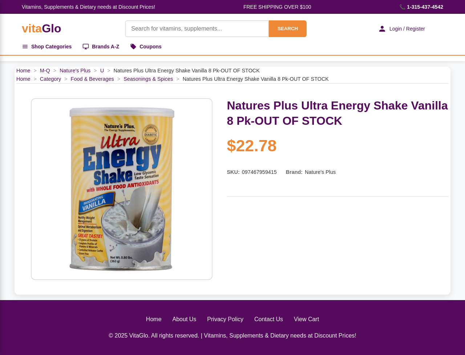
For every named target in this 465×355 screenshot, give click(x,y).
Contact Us (268, 319)
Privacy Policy (225, 319)
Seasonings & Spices (148, 79)
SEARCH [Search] (288, 28)
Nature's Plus (75, 70)
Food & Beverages (92, 79)
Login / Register (401, 28)
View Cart (306, 319)
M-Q (45, 70)
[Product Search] (197, 28)
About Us (185, 319)
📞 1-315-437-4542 (421, 7)
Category (50, 79)
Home (23, 70)
